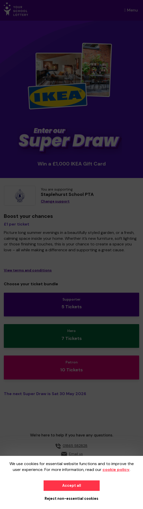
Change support (55, 201)
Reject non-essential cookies (71, 498)
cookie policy (115, 469)
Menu (131, 10)
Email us (76, 454)
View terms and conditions (28, 270)
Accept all (71, 485)
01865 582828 (75, 445)
